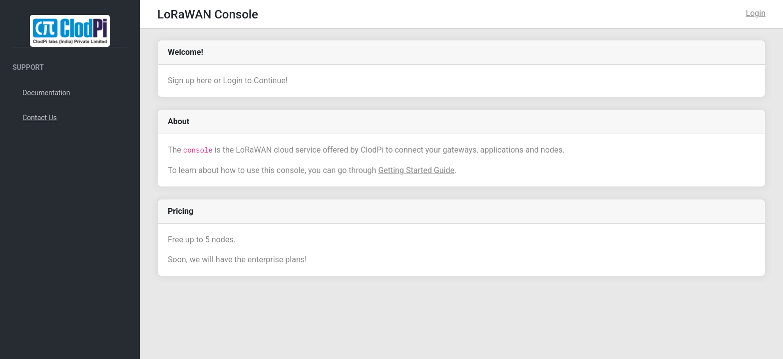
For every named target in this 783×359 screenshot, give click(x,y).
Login (756, 13)
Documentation (46, 93)
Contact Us (39, 118)
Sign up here (190, 80)
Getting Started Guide (416, 170)
